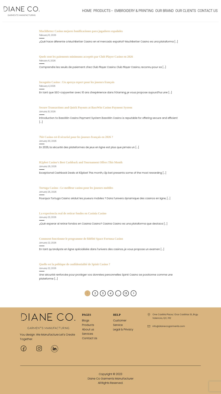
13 (126, 293)
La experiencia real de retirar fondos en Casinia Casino (73, 213)
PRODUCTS (103, 11)
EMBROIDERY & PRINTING (134, 11)
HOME (87, 11)
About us (88, 329)
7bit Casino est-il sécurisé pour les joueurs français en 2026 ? (76, 137)
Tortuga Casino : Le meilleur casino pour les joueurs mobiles (76, 187)
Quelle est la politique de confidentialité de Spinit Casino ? (74, 264)
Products (88, 325)
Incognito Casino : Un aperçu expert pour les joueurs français (76, 82)
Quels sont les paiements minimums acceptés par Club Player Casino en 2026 (86, 56)
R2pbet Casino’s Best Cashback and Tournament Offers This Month (81, 162)
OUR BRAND (164, 11)
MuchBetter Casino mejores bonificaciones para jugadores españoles (81, 31)
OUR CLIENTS (185, 11)
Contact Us (89, 338)
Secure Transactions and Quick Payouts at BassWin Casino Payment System (85, 107)
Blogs (85, 320)
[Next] (134, 293)
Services (87, 334)
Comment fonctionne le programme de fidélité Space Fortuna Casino (81, 238)
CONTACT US (208, 11)
